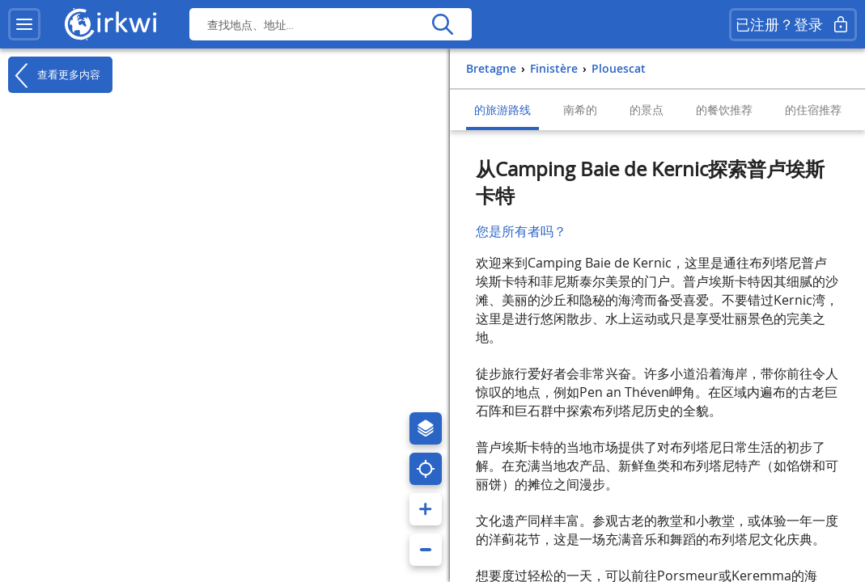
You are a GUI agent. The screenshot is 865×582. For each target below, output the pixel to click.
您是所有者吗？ (521, 231)
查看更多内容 (54, 75)
